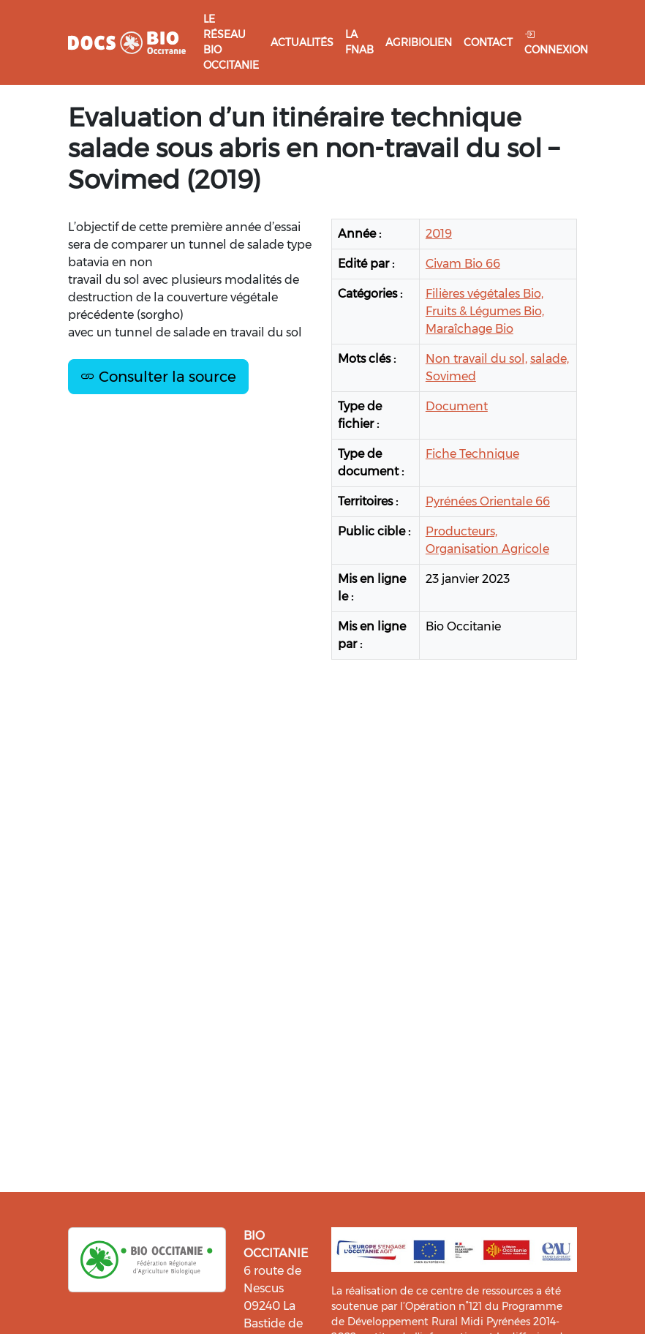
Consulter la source (158, 376)
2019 (439, 234)
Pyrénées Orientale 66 (488, 501)
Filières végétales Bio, (484, 294)
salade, (549, 359)
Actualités (302, 42)
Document (457, 406)
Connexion (556, 42)
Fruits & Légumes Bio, (485, 311)
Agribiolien (418, 42)
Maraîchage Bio (469, 329)
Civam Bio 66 (463, 264)
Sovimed (451, 376)
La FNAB (359, 42)
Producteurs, (461, 531)
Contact (488, 42)
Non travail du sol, (476, 359)
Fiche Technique (472, 454)
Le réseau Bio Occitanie (231, 42)
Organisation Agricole (487, 549)
